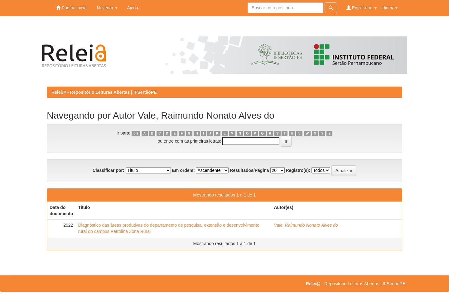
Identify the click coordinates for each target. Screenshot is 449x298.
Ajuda (132, 7)
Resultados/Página (249, 170)
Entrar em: (361, 7)
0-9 (135, 133)
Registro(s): (298, 170)
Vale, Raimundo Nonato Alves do (306, 225)
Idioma (389, 7)
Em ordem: (183, 170)
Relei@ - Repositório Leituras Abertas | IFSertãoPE (104, 92)
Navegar (107, 7)
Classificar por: (108, 170)
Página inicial (71, 7)
